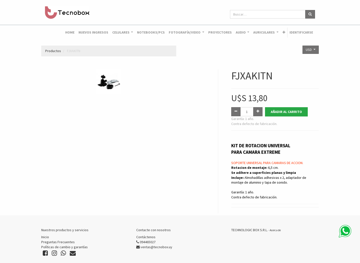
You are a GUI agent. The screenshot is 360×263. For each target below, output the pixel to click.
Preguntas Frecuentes (58, 242)
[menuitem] (69, 33)
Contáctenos (146, 237)
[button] (283, 33)
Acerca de (275, 230)
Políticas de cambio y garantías (64, 247)
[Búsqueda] (310, 14)
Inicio (45, 237)
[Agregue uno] (257, 111)
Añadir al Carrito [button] (286, 111)
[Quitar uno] (235, 111)
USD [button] (309, 49)
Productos (53, 51)
